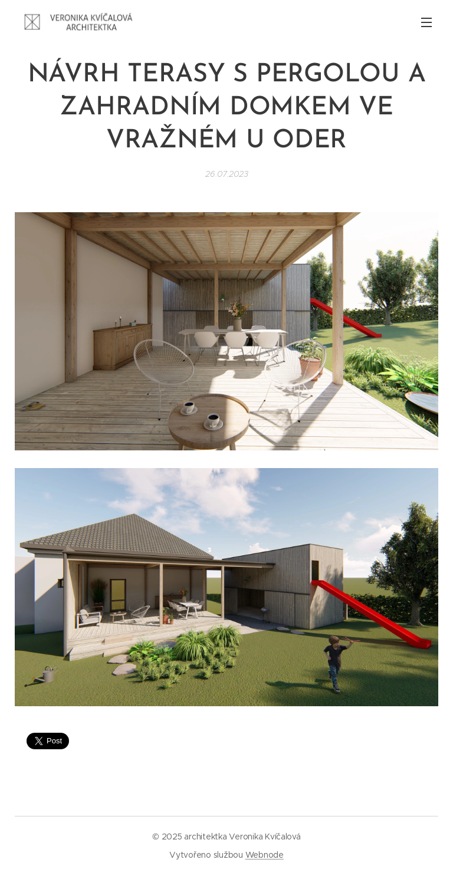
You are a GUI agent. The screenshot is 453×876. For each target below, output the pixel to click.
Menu (426, 22)
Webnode (264, 854)
